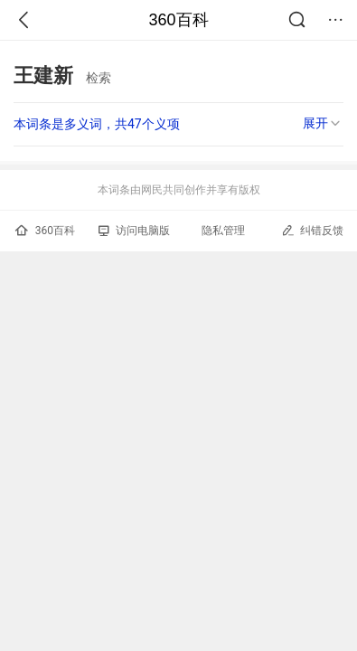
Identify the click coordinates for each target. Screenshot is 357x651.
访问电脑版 (134, 230)
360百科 (178, 20)
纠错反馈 (312, 230)
